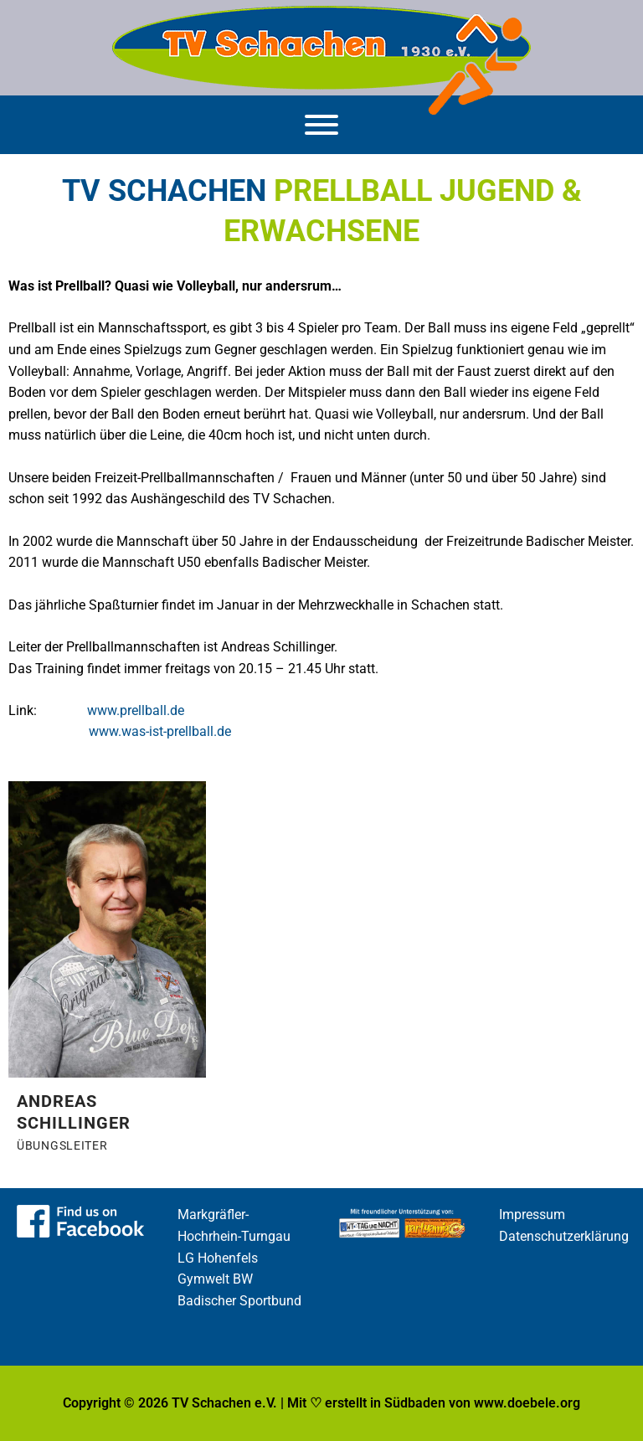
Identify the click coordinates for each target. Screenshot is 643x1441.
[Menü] (321, 125)
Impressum (532, 1214)
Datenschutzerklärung (564, 1236)
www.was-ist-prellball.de (160, 731)
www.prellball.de (135, 710)
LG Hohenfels (217, 1258)
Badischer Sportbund (239, 1301)
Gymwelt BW (215, 1279)
